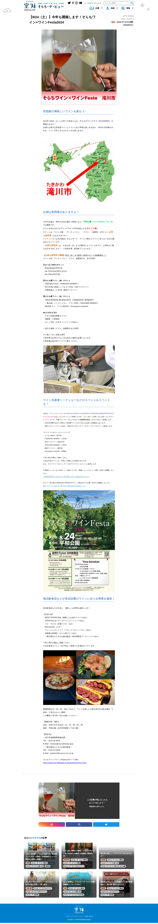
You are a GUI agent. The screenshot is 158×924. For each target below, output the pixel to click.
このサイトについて (70, 917)
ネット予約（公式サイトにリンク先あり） (62, 322)
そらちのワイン (128, 25)
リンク (81, 917)
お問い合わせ (90, 917)
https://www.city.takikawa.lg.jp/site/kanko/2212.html (64, 763)
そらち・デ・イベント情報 (125, 22)
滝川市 (113, 22)
